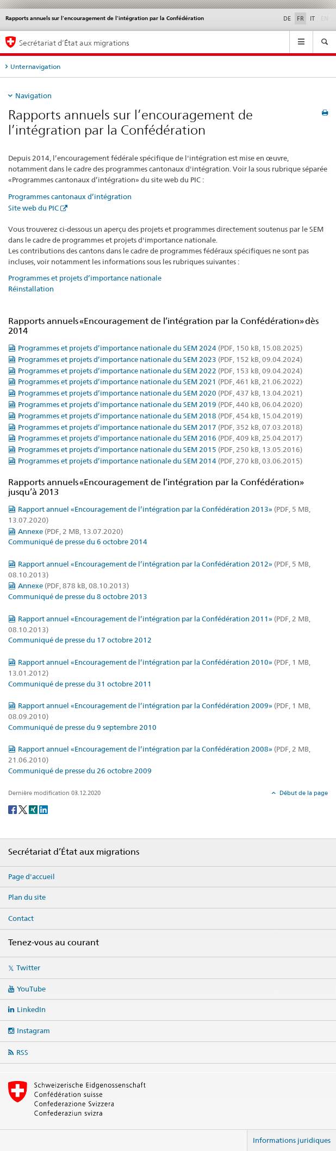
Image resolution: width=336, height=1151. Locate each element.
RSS (22, 1052)
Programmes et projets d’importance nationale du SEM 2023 (160, 359)
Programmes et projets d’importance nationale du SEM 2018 (160, 415)
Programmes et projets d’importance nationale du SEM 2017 (160, 427)
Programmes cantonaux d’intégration (70, 196)
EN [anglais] (326, 18)
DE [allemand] (287, 18)
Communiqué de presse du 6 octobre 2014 (77, 541)
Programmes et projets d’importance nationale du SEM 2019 (160, 404)
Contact (21, 918)
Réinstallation (31, 288)
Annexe (70, 531)
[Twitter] (23, 809)
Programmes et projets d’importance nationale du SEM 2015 (160, 449)
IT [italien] (312, 18)
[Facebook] (13, 809)
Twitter (28, 967)
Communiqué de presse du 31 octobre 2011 (80, 683)
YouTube (31, 988)
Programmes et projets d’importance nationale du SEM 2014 (160, 460)
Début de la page (303, 793)
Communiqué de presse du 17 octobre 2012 (80, 639)
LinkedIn (31, 1009)
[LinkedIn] (43, 809)
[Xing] (34, 809)
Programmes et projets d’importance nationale (84, 278)
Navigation (33, 95)
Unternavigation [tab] (35, 66)
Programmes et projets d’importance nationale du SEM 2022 (160, 370)
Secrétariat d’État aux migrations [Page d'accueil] (74, 42)
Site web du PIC (33, 208)
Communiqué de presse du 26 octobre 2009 (80, 770)
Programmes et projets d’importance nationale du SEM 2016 (160, 438)
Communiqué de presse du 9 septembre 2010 (82, 727)
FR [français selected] (300, 18)
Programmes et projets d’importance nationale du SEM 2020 (160, 393)
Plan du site (27, 897)
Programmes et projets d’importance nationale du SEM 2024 (160, 348)
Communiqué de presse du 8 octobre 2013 (77, 596)
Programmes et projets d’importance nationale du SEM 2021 (160, 381)
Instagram (33, 1030)
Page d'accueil (31, 876)
